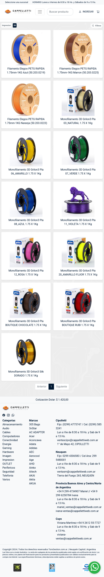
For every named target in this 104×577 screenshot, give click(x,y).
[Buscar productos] (60, 11)
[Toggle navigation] (39, 12)
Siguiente (61, 386)
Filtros (96, 25)
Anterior (41, 386)
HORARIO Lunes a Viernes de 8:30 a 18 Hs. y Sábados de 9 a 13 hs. (64, 2)
